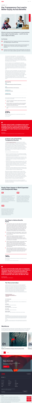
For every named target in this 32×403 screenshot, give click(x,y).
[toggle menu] (30, 1)
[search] (28, 1)
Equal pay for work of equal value (8, 294)
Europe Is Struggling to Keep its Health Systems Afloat (11, 295)
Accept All (29, 400)
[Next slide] (5, 353)
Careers (2, 383)
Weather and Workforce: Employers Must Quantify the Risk (12, 348)
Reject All (29, 398)
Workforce (16, 386)
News (2, 386)
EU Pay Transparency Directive (11, 142)
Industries (9, 383)
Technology (16, 383)
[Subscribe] (6, 367)
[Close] (31, 399)
